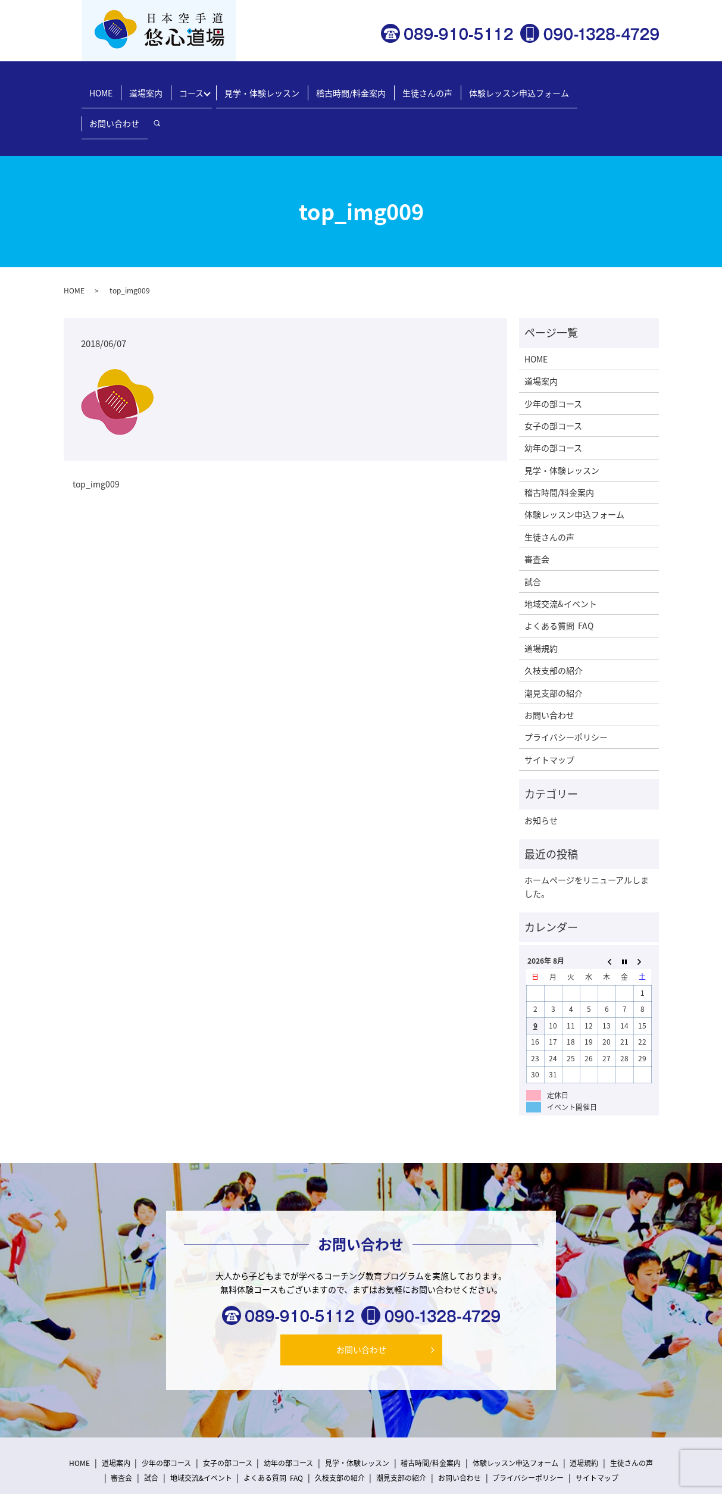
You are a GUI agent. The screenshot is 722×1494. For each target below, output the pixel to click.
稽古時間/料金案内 (347, 86)
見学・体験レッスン (263, 86)
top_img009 (96, 442)
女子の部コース (553, 383)
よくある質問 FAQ (558, 583)
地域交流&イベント (560, 561)
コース (195, 86)
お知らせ (541, 777)
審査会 (536, 517)
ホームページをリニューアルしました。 (586, 844)
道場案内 (154, 86)
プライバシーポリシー (566, 695)
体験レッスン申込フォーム (505, 86)
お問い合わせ (592, 86)
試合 (532, 539)
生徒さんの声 (419, 86)
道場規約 (541, 605)
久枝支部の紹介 (553, 628)
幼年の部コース (553, 405)
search (638, 87)
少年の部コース (553, 361)
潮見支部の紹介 (553, 650)
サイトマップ (549, 717)
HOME (114, 86)
